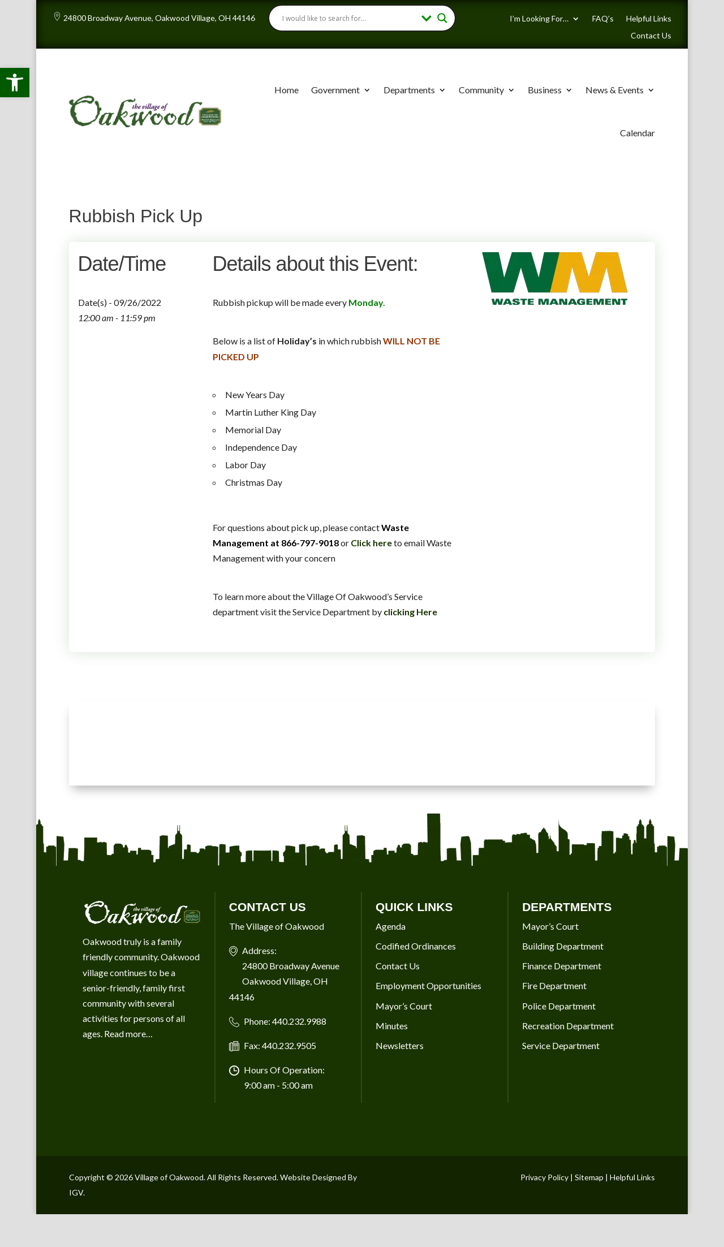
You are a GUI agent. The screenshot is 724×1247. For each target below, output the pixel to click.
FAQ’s (603, 19)
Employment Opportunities (428, 985)
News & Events (614, 89)
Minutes (392, 1025)
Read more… (128, 1033)
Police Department (559, 1005)
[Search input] (349, 18)
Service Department (561, 1045)
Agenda (391, 926)
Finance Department (561, 965)
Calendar (637, 132)
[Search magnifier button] (442, 18)
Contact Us (651, 36)
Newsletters (400, 1045)
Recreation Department (568, 1025)
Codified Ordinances (416, 945)
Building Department (563, 945)
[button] (14, 82)
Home (286, 89)
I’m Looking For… (539, 19)
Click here (371, 542)
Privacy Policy (544, 1177)
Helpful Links (648, 19)
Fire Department (554, 985)
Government (335, 89)
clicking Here (410, 611)
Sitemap (589, 1177)
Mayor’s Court (404, 1005)
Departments (409, 89)
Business (545, 89)
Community (481, 89)
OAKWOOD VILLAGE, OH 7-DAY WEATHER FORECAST (362, 743)
